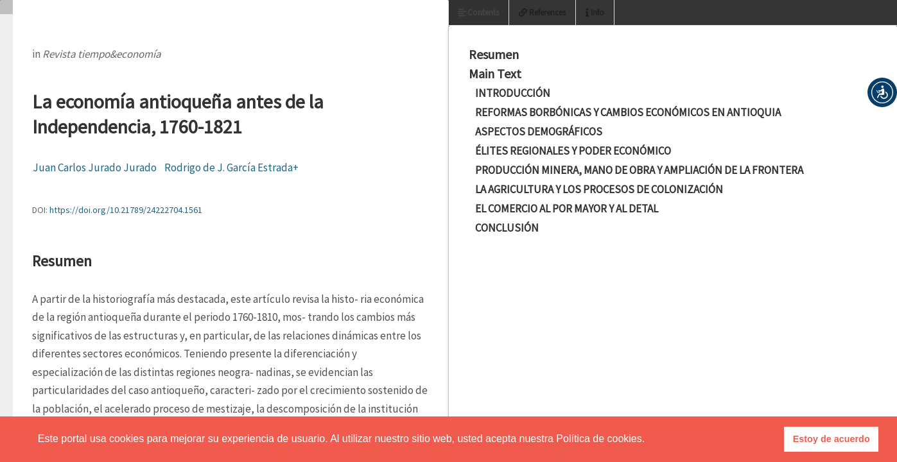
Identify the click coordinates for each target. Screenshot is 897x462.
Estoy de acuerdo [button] (831, 439)
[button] (882, 92)
